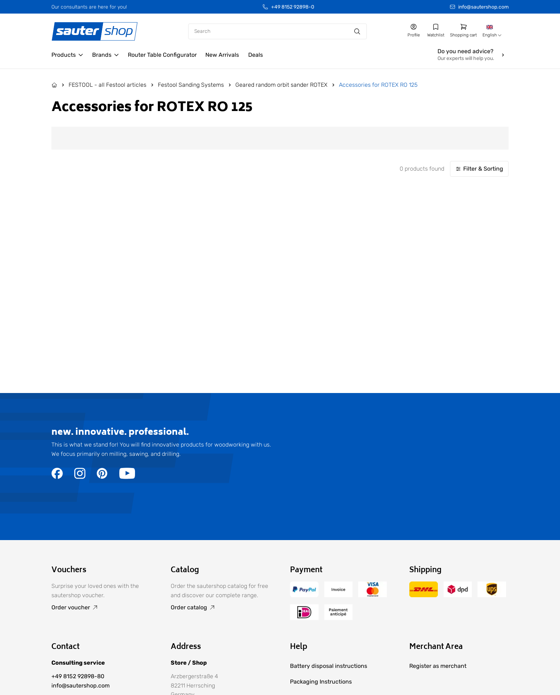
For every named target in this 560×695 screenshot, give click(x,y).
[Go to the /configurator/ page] (162, 55)
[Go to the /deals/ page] (255, 55)
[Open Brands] (105, 55)
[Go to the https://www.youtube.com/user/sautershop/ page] (127, 477)
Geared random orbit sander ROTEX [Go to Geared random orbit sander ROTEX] (281, 84)
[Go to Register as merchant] (437, 666)
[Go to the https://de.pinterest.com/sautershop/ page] (102, 477)
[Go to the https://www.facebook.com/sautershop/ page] (57, 477)
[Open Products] (67, 55)
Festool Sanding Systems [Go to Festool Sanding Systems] (191, 84)
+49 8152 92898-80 (77, 676)
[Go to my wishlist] (435, 31)
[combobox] (492, 31)
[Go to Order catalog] (220, 607)
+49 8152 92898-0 (292, 7)
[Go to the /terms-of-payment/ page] (304, 595)
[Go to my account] (413, 31)
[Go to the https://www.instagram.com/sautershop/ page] (79, 477)
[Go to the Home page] (54, 85)
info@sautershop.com (483, 7)
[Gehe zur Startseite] (94, 31)
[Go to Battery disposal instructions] (339, 666)
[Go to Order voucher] (101, 607)
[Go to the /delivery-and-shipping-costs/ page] (423, 595)
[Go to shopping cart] (463, 31)
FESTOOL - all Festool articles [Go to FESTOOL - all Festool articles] (107, 84)
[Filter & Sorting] (479, 169)
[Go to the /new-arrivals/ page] (222, 55)
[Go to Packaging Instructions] (339, 682)
